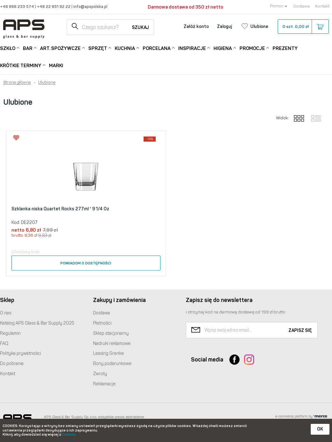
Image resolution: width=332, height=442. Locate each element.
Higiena (222, 48)
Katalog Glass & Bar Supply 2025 (37, 323)
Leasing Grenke (108, 353)
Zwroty (100, 373)
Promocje (252, 48)
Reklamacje (104, 384)
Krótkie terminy (20, 65)
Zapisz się (300, 330)
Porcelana (157, 48)
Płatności (102, 323)
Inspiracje (192, 48)
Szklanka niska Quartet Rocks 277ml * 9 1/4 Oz (60, 209)
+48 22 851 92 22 (54, 6)
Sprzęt (97, 48)
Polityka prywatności (20, 353)
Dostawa (301, 6)
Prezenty (285, 48)
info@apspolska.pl (89, 6)
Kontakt (322, 6)
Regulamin (10, 333)
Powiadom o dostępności (85, 263)
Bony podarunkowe (112, 363)
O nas (5, 313)
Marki (56, 65)
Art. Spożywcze (60, 48)
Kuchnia (125, 48)
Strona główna (17, 82)
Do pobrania (12, 363)
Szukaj (140, 27)
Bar (27, 48)
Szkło (7, 48)
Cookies (69, 434)
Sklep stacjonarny (111, 333)
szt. (302, 27)
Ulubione (46, 82)
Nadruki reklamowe (112, 343)
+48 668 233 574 (17, 6)
